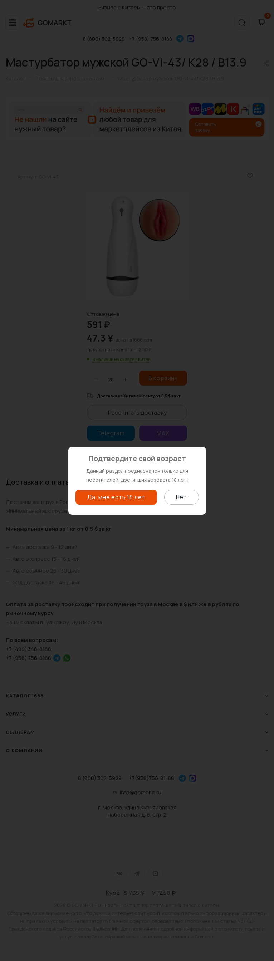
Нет (181, 497)
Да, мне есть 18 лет (116, 497)
